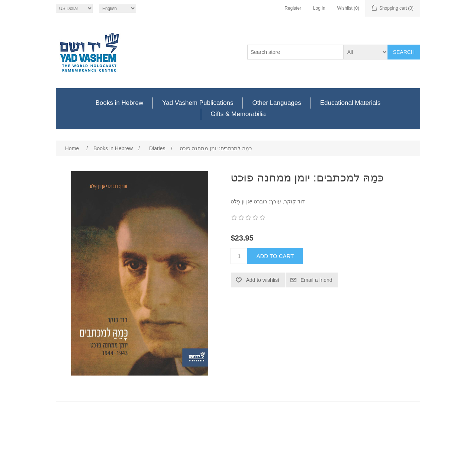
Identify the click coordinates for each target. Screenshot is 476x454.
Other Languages (276, 102)
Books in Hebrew (120, 102)
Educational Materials (350, 102)
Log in (319, 8)
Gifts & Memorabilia (238, 113)
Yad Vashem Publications (197, 102)
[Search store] (295, 52)
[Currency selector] (74, 8)
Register (292, 8)
